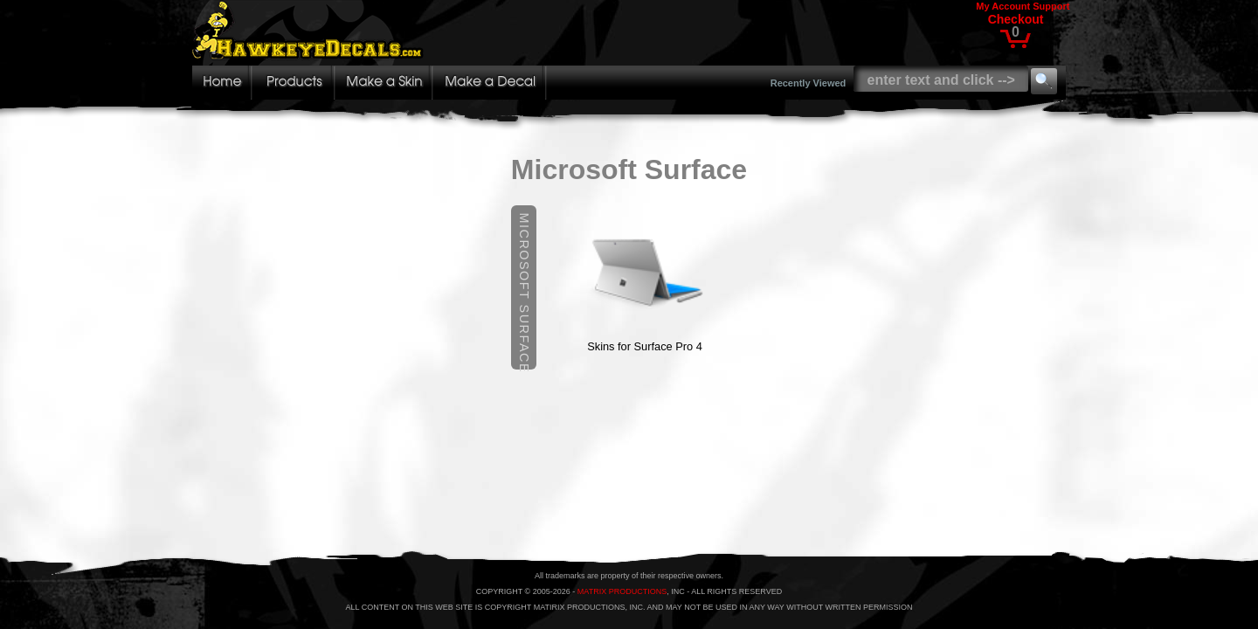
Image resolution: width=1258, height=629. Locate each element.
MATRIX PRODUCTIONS (622, 591)
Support (1051, 6)
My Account (1003, 6)
